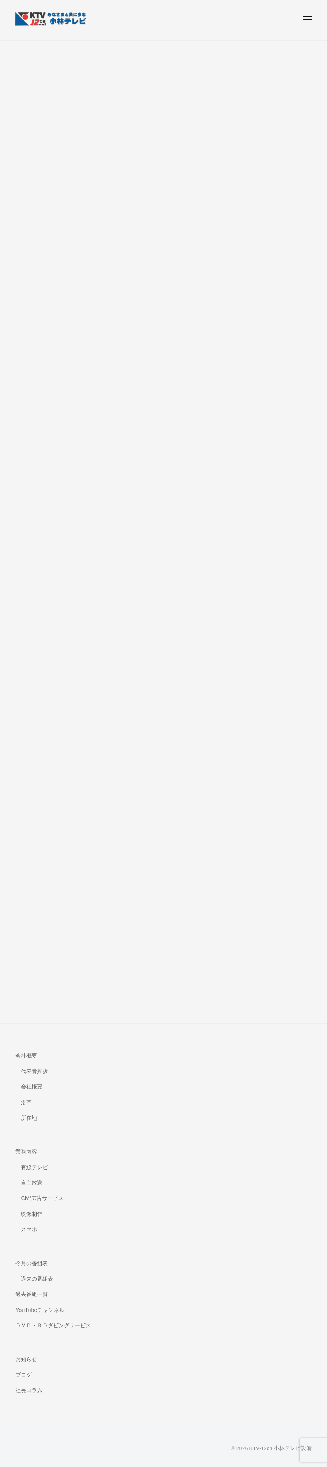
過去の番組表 (37, 1279)
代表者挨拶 (34, 1071)
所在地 (29, 1118)
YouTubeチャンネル (39, 1310)
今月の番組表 (31, 1263)
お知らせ (26, 1359)
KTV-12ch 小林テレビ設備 (280, 1448)
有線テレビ (34, 1167)
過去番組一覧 (31, 1294)
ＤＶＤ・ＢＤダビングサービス (53, 1325)
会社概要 (26, 1056)
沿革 (26, 1102)
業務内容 (26, 1152)
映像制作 (31, 1214)
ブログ (23, 1375)
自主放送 (31, 1183)
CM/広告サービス (42, 1198)
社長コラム (28, 1390)
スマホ (29, 1229)
